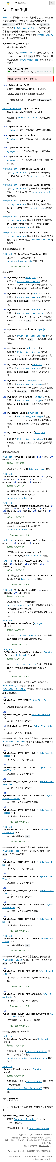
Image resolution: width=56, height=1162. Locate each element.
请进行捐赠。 (46, 1151)
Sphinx (39, 1159)
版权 (22, 1135)
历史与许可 (44, 1146)
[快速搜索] (31, 3)
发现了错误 (45, 1157)
